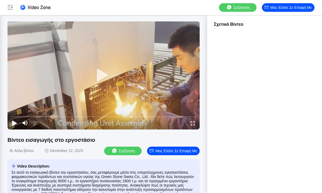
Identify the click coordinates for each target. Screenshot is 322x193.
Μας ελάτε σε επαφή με (288, 7)
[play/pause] (14, 123)
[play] (103, 75)
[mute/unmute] (25, 123)
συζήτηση (238, 7)
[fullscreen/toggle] (192, 123)
